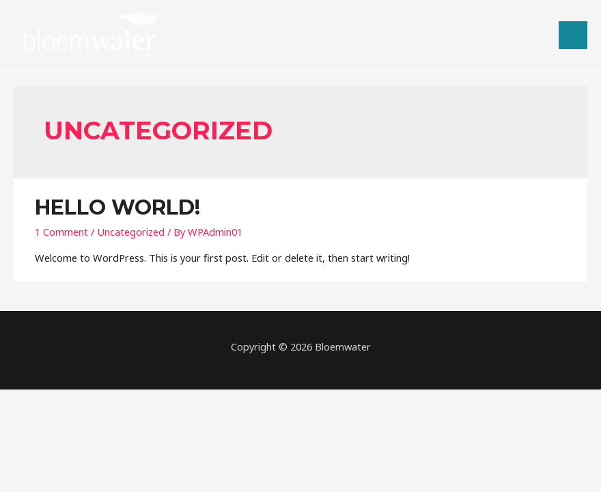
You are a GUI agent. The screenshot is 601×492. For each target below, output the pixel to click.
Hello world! (117, 207)
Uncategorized (131, 231)
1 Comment (61, 231)
